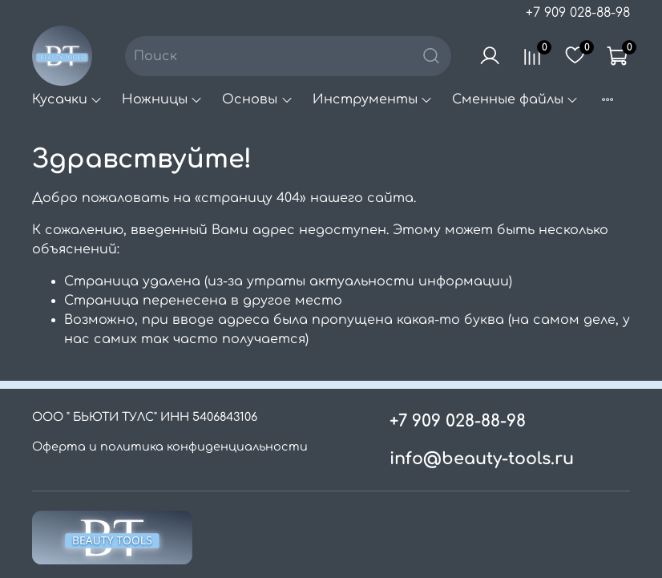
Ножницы (162, 99)
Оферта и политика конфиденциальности (170, 446)
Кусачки (67, 99)
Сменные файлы (515, 99)
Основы (257, 99)
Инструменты (373, 99)
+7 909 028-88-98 (578, 13)
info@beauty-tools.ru (482, 459)
